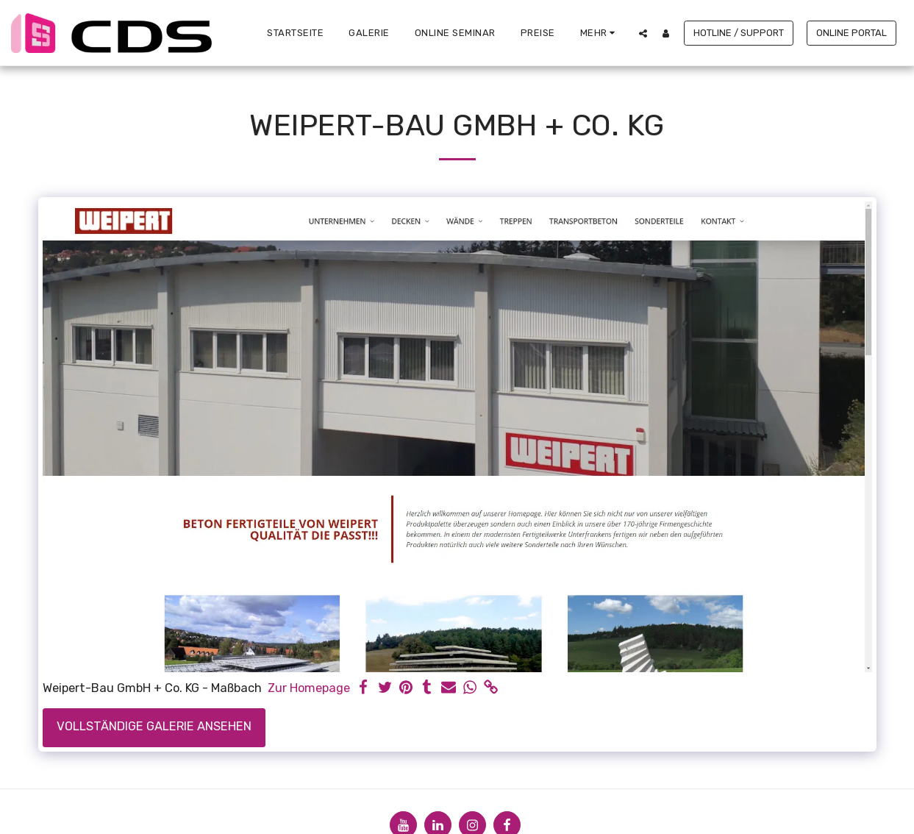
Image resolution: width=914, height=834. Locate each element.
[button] (643, 33)
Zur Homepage (309, 688)
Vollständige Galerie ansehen (154, 726)
